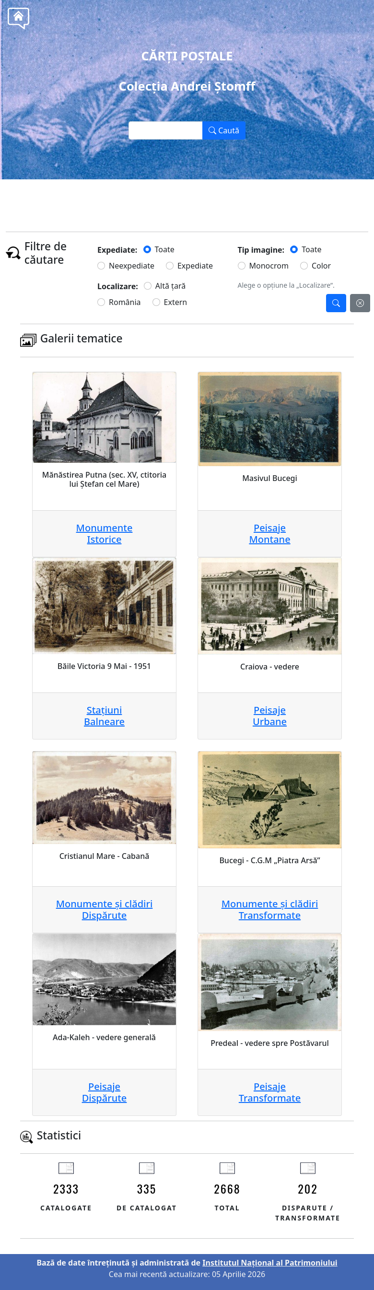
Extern (175, 302)
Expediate (195, 265)
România (125, 302)
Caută (224, 130)
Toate (165, 249)
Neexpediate (131, 265)
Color (321, 265)
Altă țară (170, 286)
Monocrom (269, 265)
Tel (204, 201)
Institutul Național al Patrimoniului (269, 1262)
